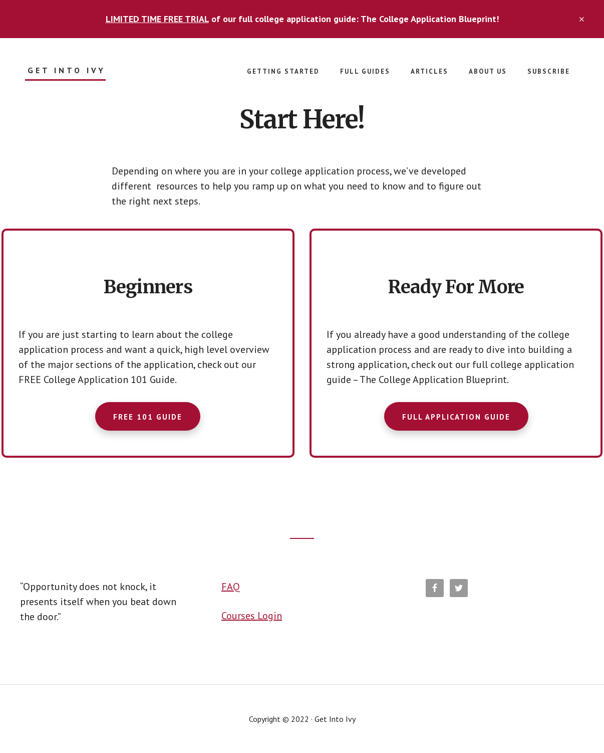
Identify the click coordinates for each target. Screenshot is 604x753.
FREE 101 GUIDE (147, 417)
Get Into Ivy (67, 70)
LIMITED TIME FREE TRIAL (157, 19)
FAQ (230, 586)
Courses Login (251, 615)
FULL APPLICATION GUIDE (456, 417)
